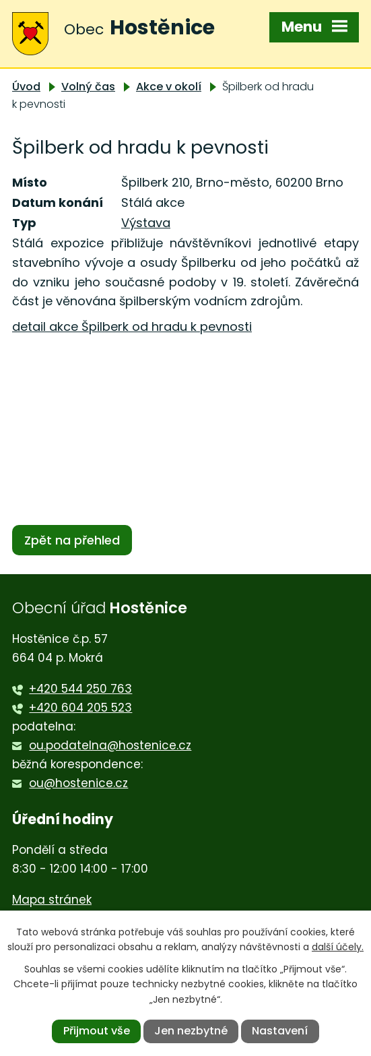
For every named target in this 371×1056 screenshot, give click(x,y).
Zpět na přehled (72, 540)
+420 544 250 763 (80, 689)
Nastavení (280, 1030)
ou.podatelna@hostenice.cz (110, 745)
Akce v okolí (168, 86)
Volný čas (88, 86)
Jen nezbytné (191, 1030)
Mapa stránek (52, 900)
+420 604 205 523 (80, 708)
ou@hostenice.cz (78, 783)
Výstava (145, 222)
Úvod (26, 86)
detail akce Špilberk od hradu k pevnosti (132, 326)
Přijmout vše (96, 1030)
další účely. (338, 947)
